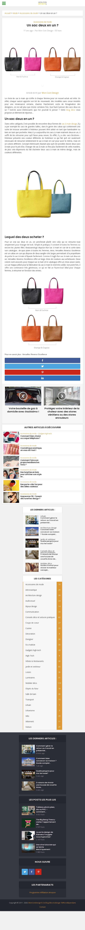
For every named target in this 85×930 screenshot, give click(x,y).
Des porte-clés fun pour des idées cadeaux (31, 487)
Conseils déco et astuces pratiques (47, 558)
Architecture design (48, 530)
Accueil (8, 13)
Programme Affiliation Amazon (42, 911)
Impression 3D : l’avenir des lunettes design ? (30, 499)
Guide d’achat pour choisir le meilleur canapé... (49, 577)
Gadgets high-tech (45, 435)
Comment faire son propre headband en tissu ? (29, 464)
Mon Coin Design (45, 31)
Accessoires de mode (29, 13)
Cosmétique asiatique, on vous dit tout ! (30, 451)
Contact (42, 926)
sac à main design (69, 123)
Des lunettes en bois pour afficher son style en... (30, 476)
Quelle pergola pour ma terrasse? (49, 549)
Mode (15, 13)
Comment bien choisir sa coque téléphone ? (30, 439)
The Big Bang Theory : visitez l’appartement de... (46, 838)
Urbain (43, 518)
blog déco (70, 110)
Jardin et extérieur (47, 546)
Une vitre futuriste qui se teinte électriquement (46, 866)
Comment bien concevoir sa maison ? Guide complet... (47, 537)
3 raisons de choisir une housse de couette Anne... (45, 798)
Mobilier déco (46, 571)
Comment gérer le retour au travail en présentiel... (49, 523)
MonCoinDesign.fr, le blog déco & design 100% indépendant (52, 921)
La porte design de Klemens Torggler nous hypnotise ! (45, 852)
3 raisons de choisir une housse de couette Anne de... (49, 564)
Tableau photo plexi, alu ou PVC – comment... (46, 824)
